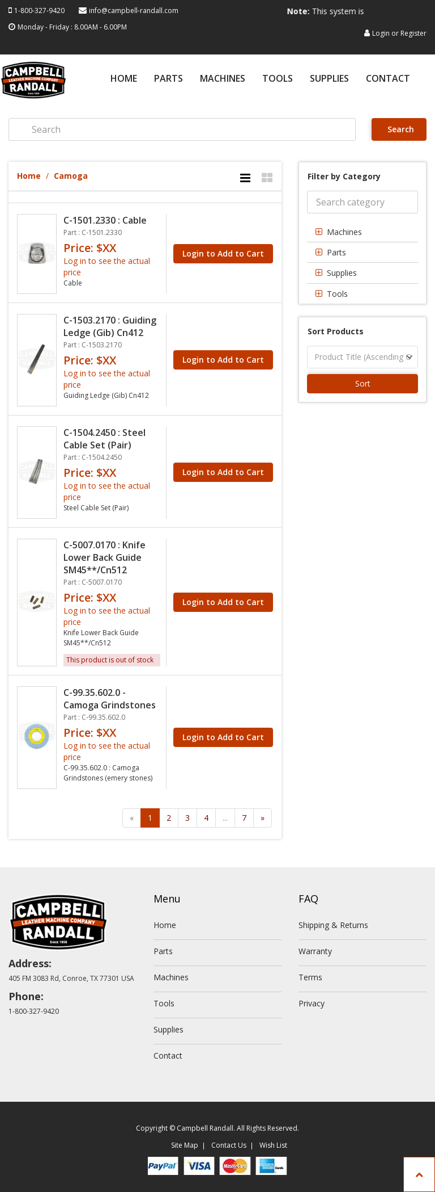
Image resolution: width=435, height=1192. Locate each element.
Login (381, 33)
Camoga (71, 175)
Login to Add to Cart (223, 253)
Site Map (184, 1145)
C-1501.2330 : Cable (105, 220)
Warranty (315, 951)
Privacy (311, 1003)
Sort (362, 383)
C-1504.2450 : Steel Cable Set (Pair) (104, 438)
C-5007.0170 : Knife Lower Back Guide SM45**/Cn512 (104, 557)
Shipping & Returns (333, 925)
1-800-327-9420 (39, 10)
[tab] (362, 232)
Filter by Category (344, 176)
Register (413, 33)
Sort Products (336, 331)
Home (123, 79)
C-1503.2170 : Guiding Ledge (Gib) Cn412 (109, 326)
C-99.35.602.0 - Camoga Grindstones (109, 698)
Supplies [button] (342, 272)
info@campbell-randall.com (133, 10)
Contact (388, 79)
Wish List (273, 1145)
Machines (222, 79)
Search (399, 129)
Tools (277, 79)
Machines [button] (344, 232)
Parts (168, 79)
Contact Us (228, 1145)
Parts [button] (336, 252)
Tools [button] (337, 293)
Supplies (329, 79)
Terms (310, 977)
